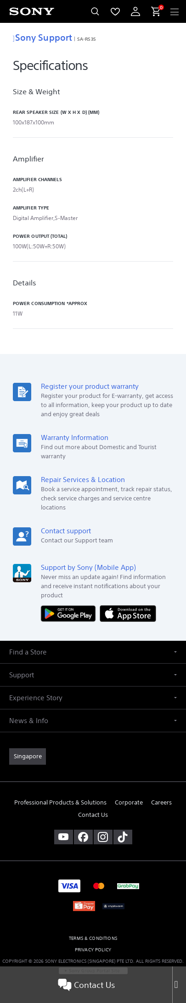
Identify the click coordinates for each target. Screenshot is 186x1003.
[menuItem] (115, 11)
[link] (27, 756)
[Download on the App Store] (128, 613)
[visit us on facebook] (83, 837)
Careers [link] (161, 802)
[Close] (179, 984)
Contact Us (86, 985)
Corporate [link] (129, 802)
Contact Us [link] (93, 815)
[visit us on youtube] (63, 837)
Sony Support (42, 37)
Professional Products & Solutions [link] (60, 802)
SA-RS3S (86, 39)
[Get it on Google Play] (70, 613)
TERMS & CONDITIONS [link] (93, 938)
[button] (93, 652)
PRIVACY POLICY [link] (93, 949)
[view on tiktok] (122, 837)
